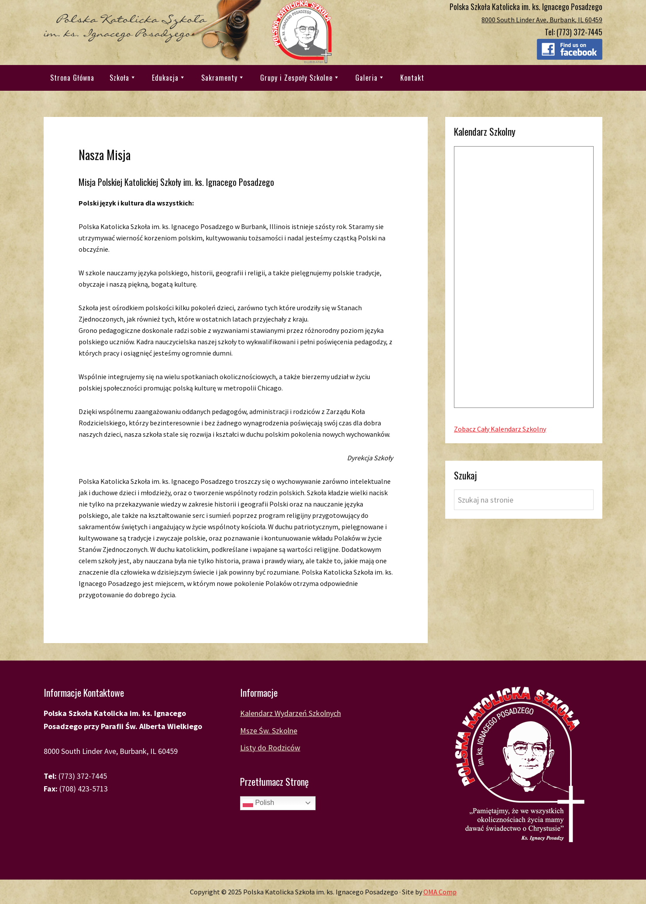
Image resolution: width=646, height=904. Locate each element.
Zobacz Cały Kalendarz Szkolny (500, 429)
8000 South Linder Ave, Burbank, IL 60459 (541, 19)
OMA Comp (440, 891)
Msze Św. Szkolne (268, 731)
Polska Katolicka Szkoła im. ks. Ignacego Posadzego (188, 31)
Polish (258, 803)
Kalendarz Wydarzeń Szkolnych (290, 713)
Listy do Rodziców (270, 748)
